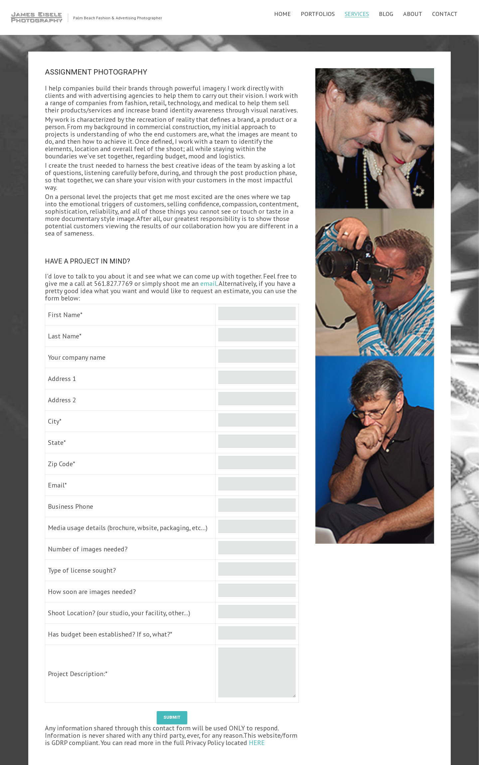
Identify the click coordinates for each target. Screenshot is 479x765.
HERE (257, 742)
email (208, 283)
